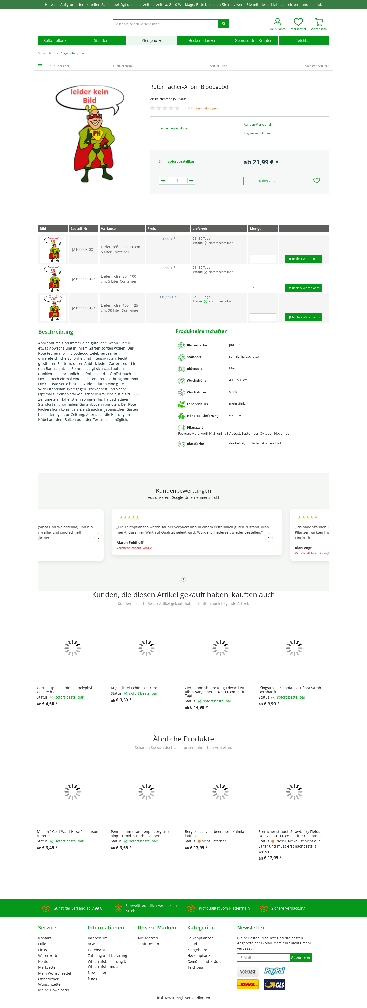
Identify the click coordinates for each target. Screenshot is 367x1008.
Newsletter (97, 972)
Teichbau (304, 40)
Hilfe (42, 943)
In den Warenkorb (304, 258)
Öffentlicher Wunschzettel (49, 982)
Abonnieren (301, 957)
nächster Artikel (316, 66)
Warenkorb (47, 955)
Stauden (101, 40)
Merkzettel (47, 967)
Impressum (97, 938)
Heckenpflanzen (202, 40)
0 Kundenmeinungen (203, 108)
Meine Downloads (53, 990)
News (92, 978)
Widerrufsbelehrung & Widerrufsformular (107, 964)
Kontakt (44, 938)
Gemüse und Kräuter (253, 40)
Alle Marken (148, 938)
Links (42, 949)
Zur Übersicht (59, 66)
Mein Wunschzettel (54, 973)
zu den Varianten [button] (265, 180)
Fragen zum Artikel (257, 133)
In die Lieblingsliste (173, 128)
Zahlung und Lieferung (107, 955)
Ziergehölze (152, 40)
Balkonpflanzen (57, 40)
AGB (91, 943)
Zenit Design (148, 943)
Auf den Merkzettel (257, 124)
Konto (43, 961)
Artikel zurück (124, 66)
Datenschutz (98, 949)
